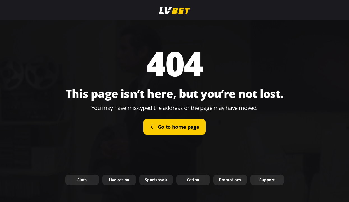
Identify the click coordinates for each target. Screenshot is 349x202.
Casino (193, 179)
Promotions (230, 179)
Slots (82, 179)
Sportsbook (156, 179)
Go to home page (174, 126)
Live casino (119, 179)
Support (266, 179)
